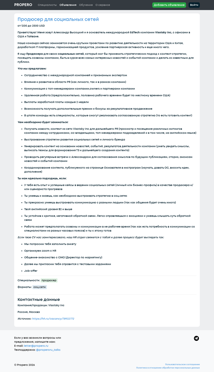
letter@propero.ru (36, 346)
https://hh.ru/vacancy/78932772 (53, 319)
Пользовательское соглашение (182, 364)
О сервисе (102, 5)
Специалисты (47, 5)
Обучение (86, 5)
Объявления (68, 5)
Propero (23, 5)
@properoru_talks (48, 350)
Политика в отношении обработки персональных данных (168, 367)
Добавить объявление (169, 5)
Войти (194, 5)
